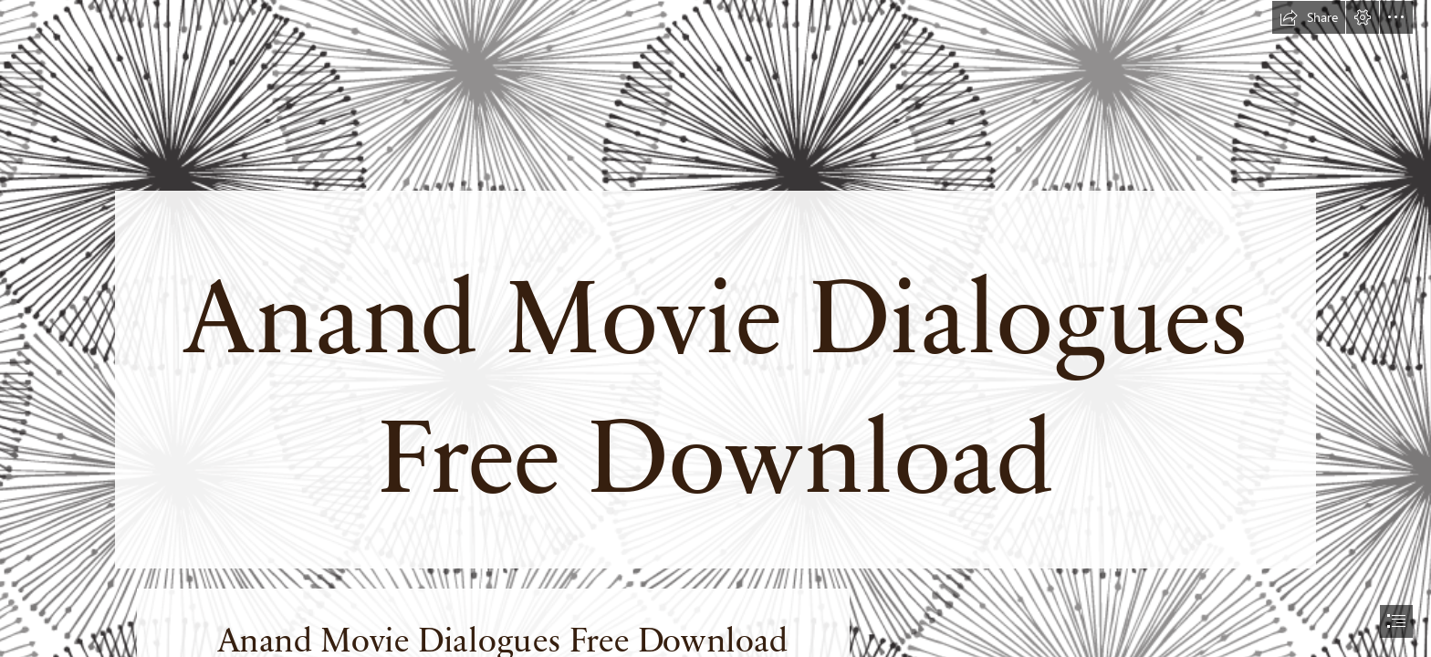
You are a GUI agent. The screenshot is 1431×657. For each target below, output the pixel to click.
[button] (1308, 17)
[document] (715, 328)
